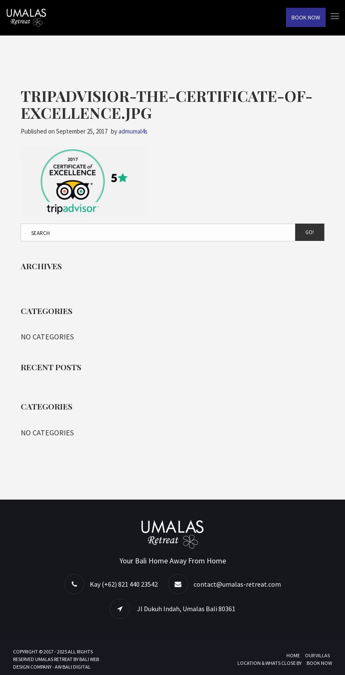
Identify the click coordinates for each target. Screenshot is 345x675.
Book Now (305, 17)
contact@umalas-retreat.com (237, 584)
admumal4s (133, 131)
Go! (309, 232)
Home (293, 655)
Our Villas (317, 655)
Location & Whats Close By (269, 663)
